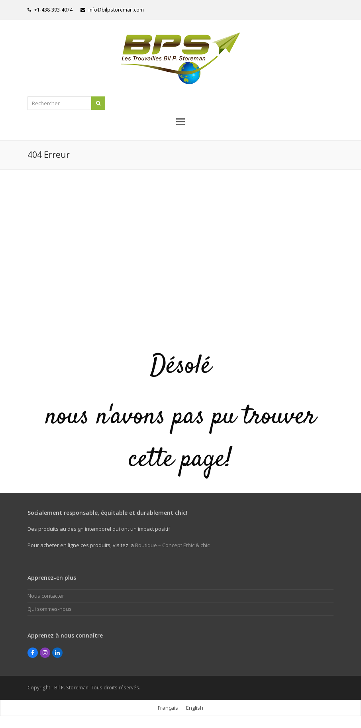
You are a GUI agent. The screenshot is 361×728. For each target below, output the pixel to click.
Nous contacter (45, 595)
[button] (180, 121)
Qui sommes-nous (49, 608)
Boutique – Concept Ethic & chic (172, 545)
